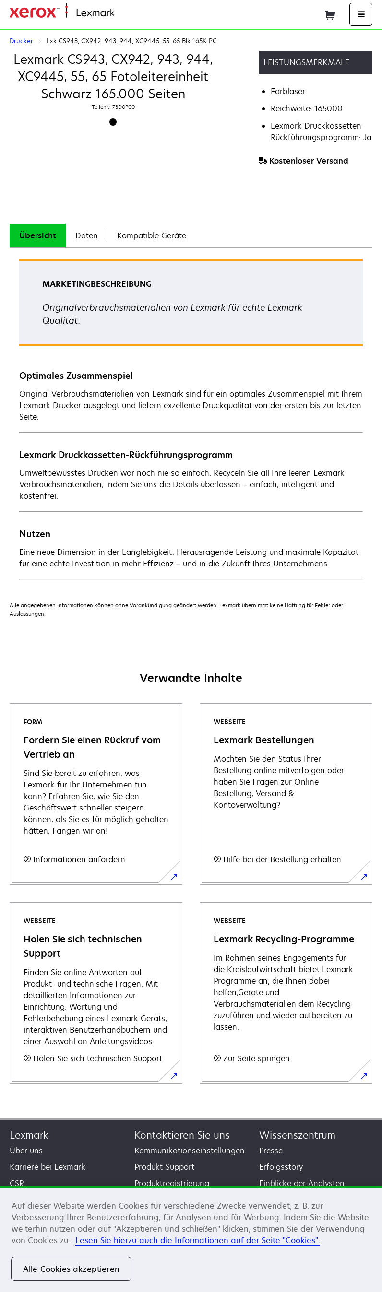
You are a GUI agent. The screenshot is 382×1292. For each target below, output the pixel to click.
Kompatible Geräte (151, 235)
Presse (271, 1150)
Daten (86, 235)
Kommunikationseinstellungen (189, 1150)
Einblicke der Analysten (302, 1183)
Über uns (26, 1150)
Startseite (129, 13)
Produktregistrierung (171, 1183)
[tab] (38, 235)
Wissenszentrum (297, 1134)
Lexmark (29, 1134)
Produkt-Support (164, 1167)
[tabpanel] (191, 418)
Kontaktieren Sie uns (182, 1134)
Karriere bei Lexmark (47, 1167)
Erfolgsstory (281, 1167)
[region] (191, 1239)
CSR (17, 1183)
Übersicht (37, 235)
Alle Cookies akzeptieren (71, 1269)
